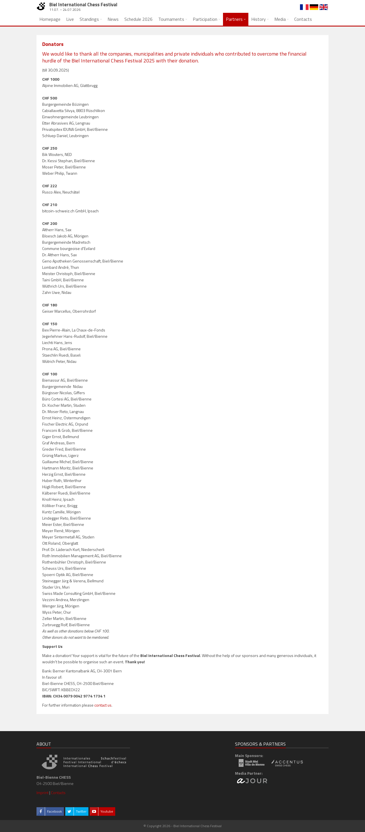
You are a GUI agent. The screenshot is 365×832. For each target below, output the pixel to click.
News (113, 19)
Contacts (303, 19)
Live (70, 19)
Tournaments (171, 19)
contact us (102, 705)
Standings (89, 19)
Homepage (49, 19)
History (258, 19)
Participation (205, 19)
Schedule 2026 (138, 19)
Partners (234, 19)
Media (280, 19)
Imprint (42, 793)
